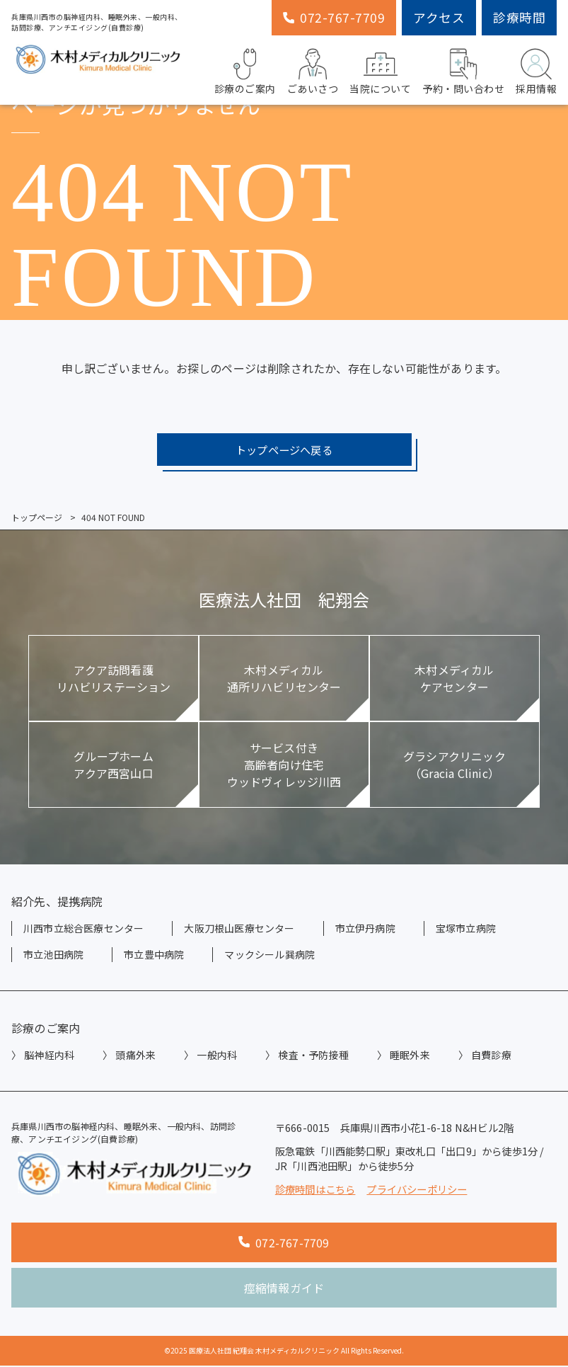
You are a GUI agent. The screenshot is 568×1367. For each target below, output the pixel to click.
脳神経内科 (49, 1056)
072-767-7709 (334, 17)
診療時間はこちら (315, 1189)
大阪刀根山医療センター (239, 929)
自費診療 (491, 1056)
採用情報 (536, 70)
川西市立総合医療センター (83, 929)
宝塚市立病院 (466, 929)
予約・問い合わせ (463, 70)
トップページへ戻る (284, 450)
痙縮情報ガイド (284, 1289)
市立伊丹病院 (365, 929)
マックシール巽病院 (269, 956)
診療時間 (519, 17)
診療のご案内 (245, 70)
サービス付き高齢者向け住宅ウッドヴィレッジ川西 (284, 765)
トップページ (36, 519)
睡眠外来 (410, 1056)
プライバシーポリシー (416, 1189)
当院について (380, 70)
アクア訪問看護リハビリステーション (114, 680)
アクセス (439, 17)
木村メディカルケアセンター (454, 680)
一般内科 (217, 1056)
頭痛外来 (135, 1056)
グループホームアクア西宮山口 (113, 766)
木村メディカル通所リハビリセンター (284, 680)
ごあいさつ (313, 70)
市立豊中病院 (154, 956)
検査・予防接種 (313, 1056)
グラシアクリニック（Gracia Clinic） (454, 766)
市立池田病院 (53, 956)
